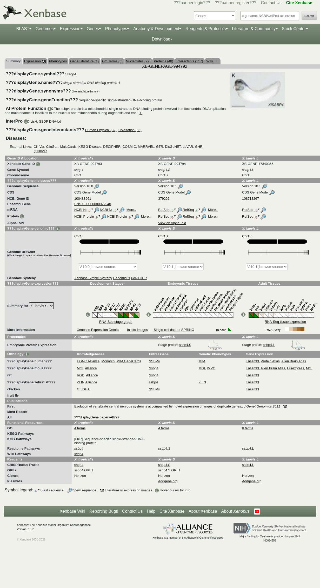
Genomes (45, 28)
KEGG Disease (89, 147)
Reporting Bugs (103, 511)
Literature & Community (254, 28)
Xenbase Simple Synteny (93, 278)
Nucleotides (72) (138, 61)
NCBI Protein (84, 216)
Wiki (210, 61)
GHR (199, 147)
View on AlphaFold (172, 223)
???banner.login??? (192, 3)
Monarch (108, 361)
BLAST (22, 28)
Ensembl (252, 361)
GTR (159, 147)
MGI (80, 368)
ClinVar (39, 147)
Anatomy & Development (156, 28)
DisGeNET (173, 147)
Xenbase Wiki (72, 511)
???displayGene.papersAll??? (96, 417)
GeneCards (132, 361)
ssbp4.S (200, 345)
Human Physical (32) (101, 130)
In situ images (137, 330)
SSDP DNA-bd (50, 121)
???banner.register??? (235, 3)
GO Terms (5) (112, 61)
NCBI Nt (80, 210)
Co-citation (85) (130, 130)
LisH (33, 121)
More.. (131, 210)
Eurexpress (295, 368)
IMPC (211, 368)
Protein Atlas (270, 361)
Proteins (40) (163, 61)
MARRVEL (146, 147)
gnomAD (40, 151)
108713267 (250, 199)
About (235, 511)
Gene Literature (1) (84, 61)
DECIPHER (112, 147)
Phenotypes (116, 28)
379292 (163, 199)
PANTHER (139, 278)
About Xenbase (203, 511)
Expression (70, 28)
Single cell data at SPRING (174, 330)
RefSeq (163, 210)
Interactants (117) (190, 61)
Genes (93, 28)
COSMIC (129, 147)
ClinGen (52, 147)
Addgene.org (167, 481)
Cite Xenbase (171, 511)
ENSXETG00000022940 (92, 204)
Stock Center (294, 28)
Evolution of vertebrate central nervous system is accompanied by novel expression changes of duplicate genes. (158, 406)
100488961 (82, 199)
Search (309, 15)
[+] (140, 113)
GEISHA (83, 389)
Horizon (80, 476)
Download (161, 39)
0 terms (247, 428)
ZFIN (80, 382)
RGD (80, 375)
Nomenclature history (86, 91)
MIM (119, 361)
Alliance (94, 361)
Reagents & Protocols (205, 28)
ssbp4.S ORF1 (169, 470)
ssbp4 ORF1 (83, 470)
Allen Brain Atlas (293, 361)
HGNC (82, 361)
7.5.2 (30, 529)
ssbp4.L (284, 345)
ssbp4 (153, 382)
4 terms (79, 428)
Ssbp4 (153, 368)
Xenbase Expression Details (98, 330)
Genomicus (121, 278)
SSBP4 (154, 361)
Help (151, 511)
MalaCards (68, 147)
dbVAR (188, 147)
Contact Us (271, 3)
